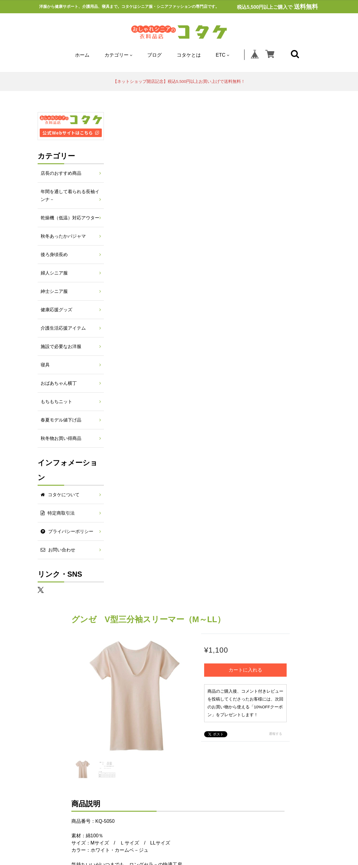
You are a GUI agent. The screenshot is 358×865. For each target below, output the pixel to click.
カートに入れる (277, 167)
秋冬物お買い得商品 (61, 438)
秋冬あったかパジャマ (63, 236)
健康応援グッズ (56, 309)
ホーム (82, 55)
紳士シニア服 (54, 291)
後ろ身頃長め (54, 254)
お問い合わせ (232, 687)
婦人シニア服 (54, 273)
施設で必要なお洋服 (61, 346)
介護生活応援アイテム (63, 328)
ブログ (154, 55)
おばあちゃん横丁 (59, 383)
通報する (305, 239)
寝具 (45, 364)
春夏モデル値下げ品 (61, 420)
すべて (133, 599)
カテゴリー (118, 55)
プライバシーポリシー (186, 687)
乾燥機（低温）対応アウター (70, 217)
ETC (222, 55)
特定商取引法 (139, 687)
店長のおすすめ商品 (61, 173)
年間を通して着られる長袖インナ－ (70, 195)
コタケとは (189, 55)
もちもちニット (56, 401)
